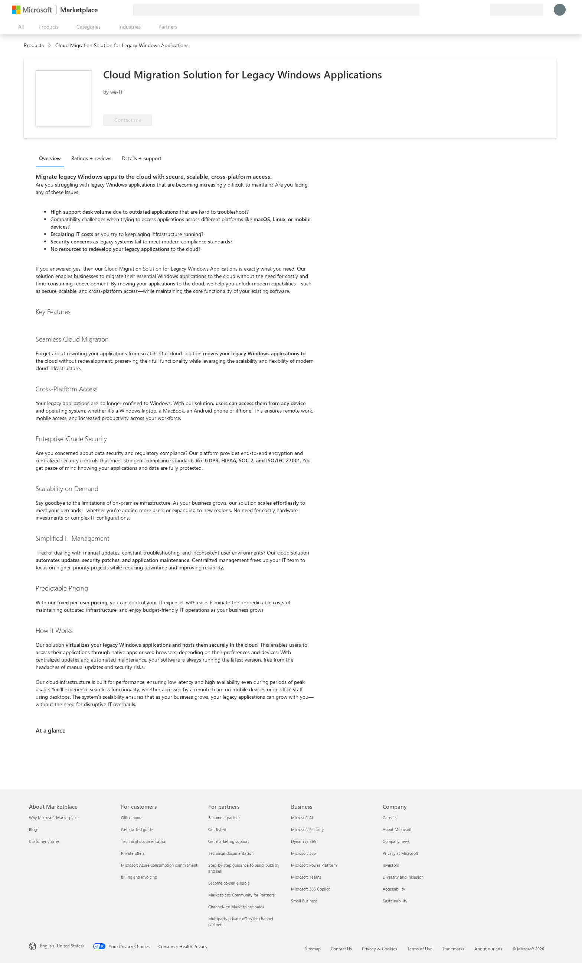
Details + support (141, 158)
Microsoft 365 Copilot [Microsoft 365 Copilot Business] (310, 889)
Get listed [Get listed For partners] (217, 829)
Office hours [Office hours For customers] (132, 817)
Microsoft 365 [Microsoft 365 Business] (303, 853)
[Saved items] (475, 9)
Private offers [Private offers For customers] (133, 853)
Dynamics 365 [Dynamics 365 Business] (303, 841)
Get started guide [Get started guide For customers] (137, 829)
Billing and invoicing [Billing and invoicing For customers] (139, 877)
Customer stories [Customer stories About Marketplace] (44, 841)
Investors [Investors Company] (391, 865)
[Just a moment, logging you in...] (559, 10)
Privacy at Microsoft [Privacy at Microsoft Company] (400, 853)
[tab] (52, 158)
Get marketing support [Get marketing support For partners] (228, 841)
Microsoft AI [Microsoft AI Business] (302, 817)
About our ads (488, 948)
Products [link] (34, 45)
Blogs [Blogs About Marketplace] (34, 829)
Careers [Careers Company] (390, 817)
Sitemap (313, 948)
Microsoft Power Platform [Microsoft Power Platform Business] (314, 865)
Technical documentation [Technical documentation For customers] (143, 841)
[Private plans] (484, 9)
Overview (50, 158)
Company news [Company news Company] (396, 841)
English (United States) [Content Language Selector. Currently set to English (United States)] (62, 946)
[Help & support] (466, 9)
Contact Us (341, 948)
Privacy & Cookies (379, 948)
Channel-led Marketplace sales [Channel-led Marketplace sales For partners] (236, 906)
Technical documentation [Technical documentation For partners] (231, 853)
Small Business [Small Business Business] (304, 901)
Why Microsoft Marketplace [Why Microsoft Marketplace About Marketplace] (54, 817)
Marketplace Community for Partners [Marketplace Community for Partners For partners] (241, 895)
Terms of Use (419, 948)
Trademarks (453, 948)
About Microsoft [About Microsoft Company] (397, 829)
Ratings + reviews (91, 158)
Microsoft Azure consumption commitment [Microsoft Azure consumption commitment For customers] (159, 865)
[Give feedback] (457, 9)
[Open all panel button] (19, 26)
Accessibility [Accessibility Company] (394, 889)
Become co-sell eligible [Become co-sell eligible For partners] (229, 883)
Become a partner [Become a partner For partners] (224, 817)
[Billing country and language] (516, 10)
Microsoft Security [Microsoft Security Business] (307, 829)
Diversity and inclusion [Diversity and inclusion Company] (403, 877)
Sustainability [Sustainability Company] (395, 901)
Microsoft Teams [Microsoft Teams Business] (306, 877)
